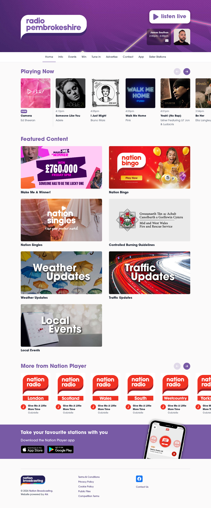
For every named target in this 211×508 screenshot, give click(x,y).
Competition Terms (88, 496)
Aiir (46, 494)
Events (72, 57)
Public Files (84, 491)
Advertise (112, 57)
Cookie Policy (86, 487)
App (141, 57)
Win (84, 57)
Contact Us (142, 487)
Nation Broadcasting (40, 491)
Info (60, 57)
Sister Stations (157, 57)
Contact (128, 57)
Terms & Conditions (89, 477)
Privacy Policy (86, 482)
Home (49, 57)
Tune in (96, 57)
